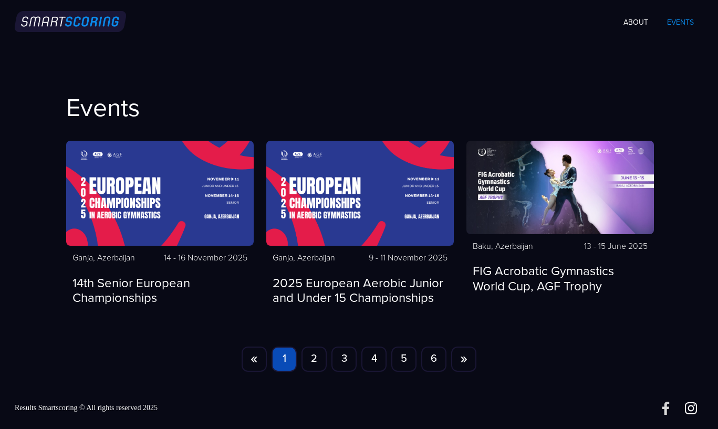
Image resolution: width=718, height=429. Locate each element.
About (635, 22)
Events (680, 22)
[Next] (463, 359)
